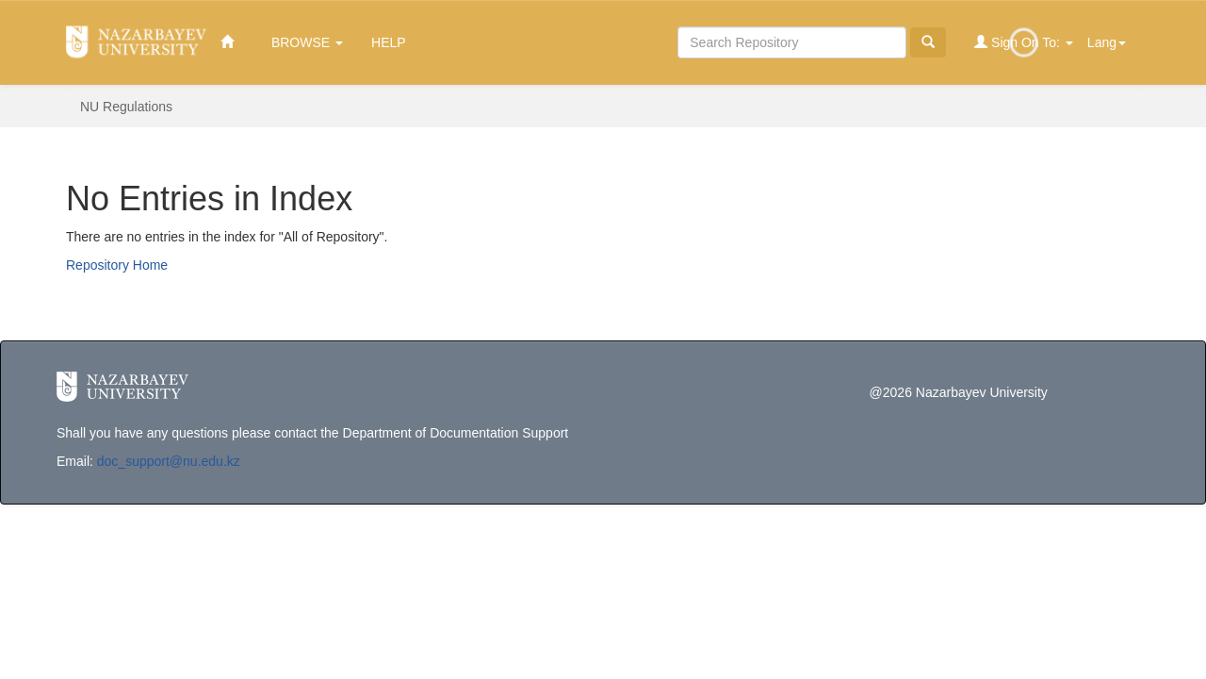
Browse (307, 42)
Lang (1106, 42)
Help (388, 42)
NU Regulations (126, 106)
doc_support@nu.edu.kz (168, 461)
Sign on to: (1023, 42)
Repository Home (117, 265)
